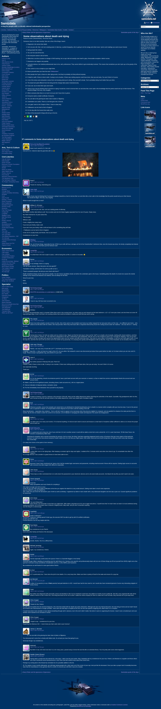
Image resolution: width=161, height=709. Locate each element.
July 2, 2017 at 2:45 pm (37, 547)
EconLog (4, 259)
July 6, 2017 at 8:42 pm (37, 656)
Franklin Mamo (6, 86)
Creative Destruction (8, 257)
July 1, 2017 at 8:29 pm (37, 461)
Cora (3, 196)
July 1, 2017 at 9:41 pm (37, 499)
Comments (156, 22)
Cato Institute (6, 254)
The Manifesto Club (7, 178)
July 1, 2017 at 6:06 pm (37, 359)
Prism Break (5, 175)
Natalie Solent (6, 112)
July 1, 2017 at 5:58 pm (37, 332)
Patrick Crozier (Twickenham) (32, 38)
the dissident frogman (8, 135)
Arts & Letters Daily (7, 286)
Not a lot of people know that (10, 304)
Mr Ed (3, 111)
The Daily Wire (6, 233)
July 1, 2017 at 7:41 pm (37, 429)
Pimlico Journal (6, 173)
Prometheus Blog (7, 153)
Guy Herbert (5, 93)
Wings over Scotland (8, 281)
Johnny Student (6, 104)
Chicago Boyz (6, 191)
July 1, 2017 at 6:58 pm (37, 404)
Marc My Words (6, 217)
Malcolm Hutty (6, 107)
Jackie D (4, 97)
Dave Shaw (5, 77)
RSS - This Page (146, 93)
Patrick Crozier (6, 118)
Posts (148, 22)
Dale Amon (5, 76)
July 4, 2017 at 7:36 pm (37, 619)
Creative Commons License (119, 705)
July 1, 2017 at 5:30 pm (37, 261)
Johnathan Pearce (7, 102)
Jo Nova (4, 299)
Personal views (47, 38)
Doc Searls (5, 293)
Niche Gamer (6, 150)
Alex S (4, 60)
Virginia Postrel (6, 245)
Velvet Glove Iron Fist (8, 243)
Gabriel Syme (6, 88)
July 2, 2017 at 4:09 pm (37, 556)
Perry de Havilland (7, 121)
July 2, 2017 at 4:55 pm (37, 572)
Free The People (7, 210)
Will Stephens (6, 142)
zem (3, 144)
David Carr (5, 79)
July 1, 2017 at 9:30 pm (37, 480)
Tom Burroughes (7, 137)
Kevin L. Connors (7, 105)
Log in (142, 98)
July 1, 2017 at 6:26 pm (37, 376)
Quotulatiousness (7, 224)
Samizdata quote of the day (129, 32)
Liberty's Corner (6, 166)
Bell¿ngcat (5, 288)
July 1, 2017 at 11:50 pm (37, 513)
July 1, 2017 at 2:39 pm (37, 145)
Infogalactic (5, 297)
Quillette (4, 222)
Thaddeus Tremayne (8, 133)
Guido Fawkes (6, 277)
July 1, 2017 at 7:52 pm (37, 449)
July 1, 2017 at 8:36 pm (37, 471)
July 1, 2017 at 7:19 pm (37, 419)
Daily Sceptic (5, 161)
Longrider (4, 213)
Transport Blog (6, 311)
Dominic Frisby (6, 206)
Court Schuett (6, 74)
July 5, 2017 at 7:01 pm (37, 647)
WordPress (80, 706)
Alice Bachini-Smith (7, 62)
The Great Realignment (9, 279)
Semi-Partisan (6, 226)
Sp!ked (4, 229)
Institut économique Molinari (10, 261)
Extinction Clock (6, 295)
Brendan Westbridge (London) (10, 67)
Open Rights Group (7, 171)
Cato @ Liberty (6, 159)
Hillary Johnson (6, 95)
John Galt (33, 189)
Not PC (4, 219)
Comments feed (145, 102)
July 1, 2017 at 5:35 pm (37, 289)
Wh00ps (33, 240)
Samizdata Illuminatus (8, 126)
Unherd (4, 241)
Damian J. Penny (7, 199)
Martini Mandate (6, 302)
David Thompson (7, 201)
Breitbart (4, 189)
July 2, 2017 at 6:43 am (37, 538)
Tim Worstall (5, 238)
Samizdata (8, 23)
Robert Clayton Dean (8, 125)
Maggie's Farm (6, 215)
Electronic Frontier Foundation (10, 164)
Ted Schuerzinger (36, 288)
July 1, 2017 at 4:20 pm (37, 241)
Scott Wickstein (6, 130)
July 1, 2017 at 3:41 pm (37, 191)
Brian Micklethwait (7, 69)
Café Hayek (5, 252)
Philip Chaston (6, 123)
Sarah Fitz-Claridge (7, 128)
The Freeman (6, 270)
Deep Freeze (5, 292)
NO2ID (4, 168)
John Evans (5, 100)
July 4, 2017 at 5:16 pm (37, 591)
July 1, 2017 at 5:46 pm (37, 298)
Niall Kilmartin (6, 116)
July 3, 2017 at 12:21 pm (37, 580)
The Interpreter (6, 307)
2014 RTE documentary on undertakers (42, 292)
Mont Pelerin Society (8, 266)
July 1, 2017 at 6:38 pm (37, 394)
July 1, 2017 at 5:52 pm (37, 320)
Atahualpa (88, 706)
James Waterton (6, 98)
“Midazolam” (55, 71)
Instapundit (5, 212)
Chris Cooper (6, 70)
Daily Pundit (5, 198)
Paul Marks (5, 119)
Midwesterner (6, 109)
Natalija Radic (6, 114)
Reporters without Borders (9, 176)
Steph (3, 132)
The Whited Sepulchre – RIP (10, 236)
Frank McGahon (6, 84)
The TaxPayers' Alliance (9, 180)
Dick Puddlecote (6, 203)
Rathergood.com (7, 306)
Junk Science (6, 300)
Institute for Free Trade (8, 263)
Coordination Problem (8, 256)
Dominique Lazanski (8, 81)
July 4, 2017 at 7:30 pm (37, 601)
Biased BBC (5, 290)
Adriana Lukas (6, 58)
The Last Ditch (6, 234)
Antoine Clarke (6, 65)
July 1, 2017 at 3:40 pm (37, 182)
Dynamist (4, 208)
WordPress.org (145, 104)
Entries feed (144, 100)
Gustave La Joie (6, 91)
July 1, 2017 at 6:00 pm (37, 346)
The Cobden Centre (7, 268)
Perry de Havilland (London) (39, 144)
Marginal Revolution (7, 264)
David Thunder (6, 162)
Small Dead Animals (8, 227)
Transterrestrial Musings (9, 240)
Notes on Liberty (6, 169)
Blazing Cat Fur (6, 187)
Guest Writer (5, 90)
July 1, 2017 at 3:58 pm (37, 207)
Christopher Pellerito (8, 72)
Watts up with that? (7, 313)
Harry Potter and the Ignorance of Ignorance (37, 32)
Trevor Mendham (7, 139)
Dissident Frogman (7, 205)
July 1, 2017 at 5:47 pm (37, 307)
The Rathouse (6, 309)
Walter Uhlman (6, 140)
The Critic (4, 231)
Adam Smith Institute (8, 250)
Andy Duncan (6, 63)
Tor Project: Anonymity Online (10, 182)
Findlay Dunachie (7, 83)
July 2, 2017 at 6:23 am (37, 526)
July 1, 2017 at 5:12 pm (37, 252)
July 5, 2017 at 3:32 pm (37, 630)
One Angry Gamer (7, 151)
